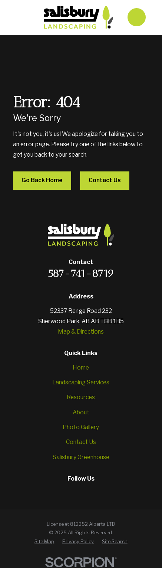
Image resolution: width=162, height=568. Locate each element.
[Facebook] (56, 492)
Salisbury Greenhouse (81, 457)
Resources (81, 397)
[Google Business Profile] (106, 492)
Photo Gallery (81, 427)
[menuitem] (44, 541)
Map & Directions (81, 331)
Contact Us (105, 180)
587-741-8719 (81, 273)
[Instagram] (73, 492)
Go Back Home (42, 180)
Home (81, 367)
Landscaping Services (80, 382)
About (81, 412)
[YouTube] (89, 492)
